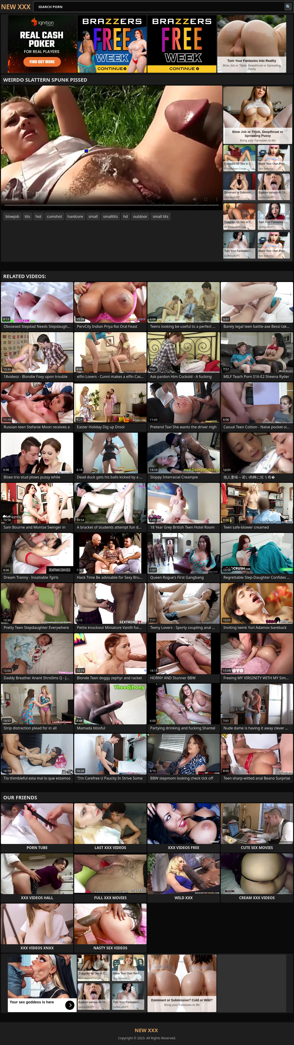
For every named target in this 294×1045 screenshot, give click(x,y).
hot (38, 216)
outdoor (140, 216)
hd (125, 216)
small (93, 216)
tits (27, 216)
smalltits (110, 216)
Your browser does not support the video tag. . (111, 148)
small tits (160, 216)
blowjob (12, 216)
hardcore (75, 216)
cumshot (54, 216)
